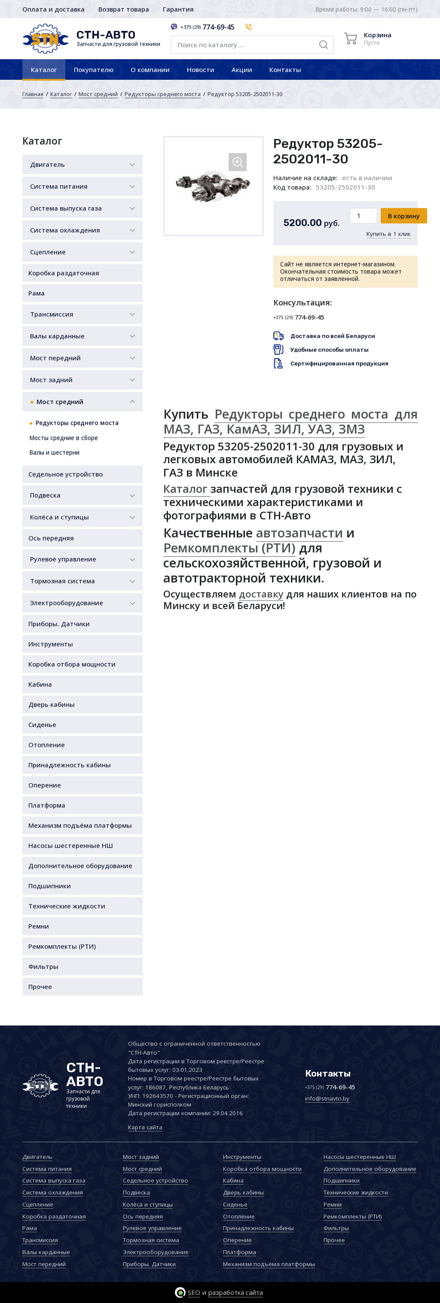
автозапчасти (299, 532)
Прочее (40, 986)
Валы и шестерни (54, 452)
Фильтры (43, 966)
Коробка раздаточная (63, 272)
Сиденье (42, 724)
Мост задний (51, 379)
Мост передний (55, 357)
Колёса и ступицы (59, 517)
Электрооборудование (66, 602)
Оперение (44, 785)
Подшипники (49, 885)
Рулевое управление (63, 559)
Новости (200, 69)
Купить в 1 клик (389, 234)
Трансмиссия (51, 314)
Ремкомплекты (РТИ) (62, 946)
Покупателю (93, 69)
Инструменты (50, 643)
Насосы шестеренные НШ (70, 845)
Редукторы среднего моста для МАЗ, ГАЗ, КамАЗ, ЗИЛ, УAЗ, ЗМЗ (290, 421)
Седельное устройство (65, 474)
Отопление (46, 744)
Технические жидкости (66, 906)
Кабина (40, 684)
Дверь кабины (51, 704)
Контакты (285, 69)
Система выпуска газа (66, 208)
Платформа (46, 805)
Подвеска (45, 495)
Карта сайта (145, 1127)
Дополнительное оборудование (80, 865)
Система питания (59, 186)
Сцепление (48, 251)
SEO (194, 1292)
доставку (261, 593)
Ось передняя (51, 538)
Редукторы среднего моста (163, 94)
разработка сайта (235, 1292)
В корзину (404, 215)
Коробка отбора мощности (72, 664)
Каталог (44, 69)
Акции (242, 69)
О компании (150, 69)
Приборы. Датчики (59, 623)
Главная (32, 94)
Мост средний (98, 94)
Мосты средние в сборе (63, 438)
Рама (36, 293)
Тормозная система (62, 580)
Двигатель (47, 164)
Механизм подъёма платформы (80, 825)
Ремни (38, 926)
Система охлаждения (65, 230)
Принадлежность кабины (69, 764)
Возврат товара (123, 9)
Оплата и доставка (53, 9)
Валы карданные (57, 336)
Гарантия (178, 9)
